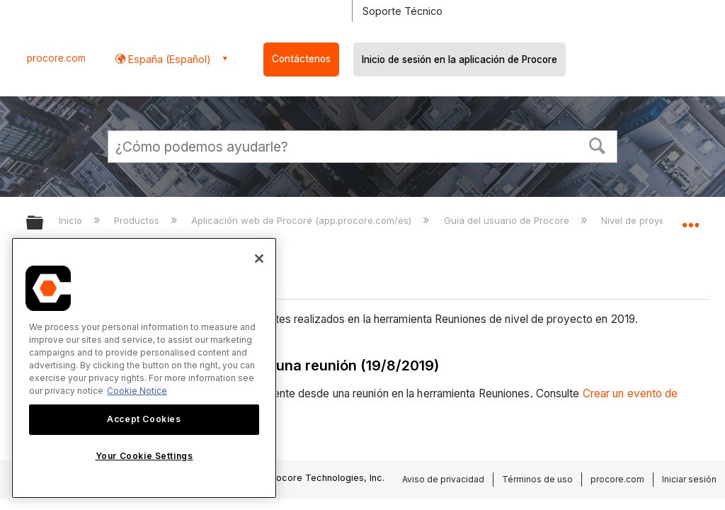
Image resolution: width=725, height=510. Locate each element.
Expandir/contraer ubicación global (690, 218)
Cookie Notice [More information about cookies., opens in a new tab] (137, 390)
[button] (597, 144)
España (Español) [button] (168, 59)
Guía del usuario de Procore (508, 220)
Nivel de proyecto (641, 220)
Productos (138, 220)
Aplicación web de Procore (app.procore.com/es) (302, 220)
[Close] (259, 258)
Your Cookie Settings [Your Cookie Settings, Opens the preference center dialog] (144, 455)
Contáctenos (301, 58)
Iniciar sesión (689, 479)
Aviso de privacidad (443, 479)
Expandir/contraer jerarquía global (44, 223)
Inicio (72, 220)
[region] (144, 368)
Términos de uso (537, 479)
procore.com (56, 58)
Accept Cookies (144, 419)
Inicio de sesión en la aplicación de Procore (459, 59)
